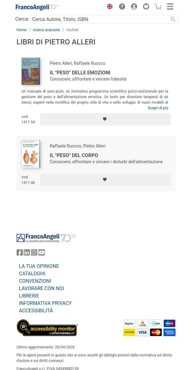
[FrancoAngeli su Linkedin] (27, 254)
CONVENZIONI (35, 281)
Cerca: (22, 19)
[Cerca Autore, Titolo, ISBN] (99, 19)
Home (22, 30)
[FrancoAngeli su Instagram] (34, 254)
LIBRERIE (29, 296)
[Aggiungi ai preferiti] (105, 119)
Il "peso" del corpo (74, 155)
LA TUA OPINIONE (39, 266)
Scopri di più (158, 108)
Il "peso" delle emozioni (80, 73)
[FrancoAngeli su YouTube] (42, 254)
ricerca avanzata (46, 30)
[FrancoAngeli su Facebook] (20, 254)
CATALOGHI (32, 273)
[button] (108, 7)
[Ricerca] (173, 19)
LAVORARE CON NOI (41, 288)
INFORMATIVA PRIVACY (45, 303)
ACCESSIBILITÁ (36, 311)
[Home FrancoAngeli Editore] (37, 7)
